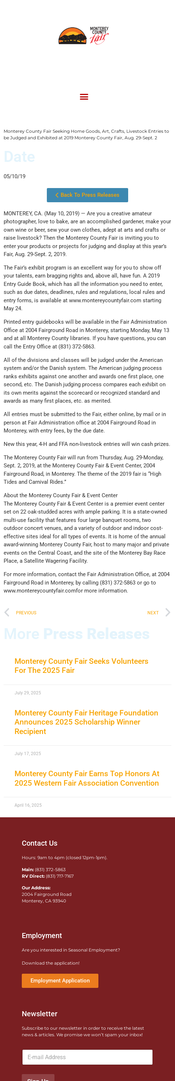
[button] (84, 96)
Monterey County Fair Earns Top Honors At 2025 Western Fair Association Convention (87, 778)
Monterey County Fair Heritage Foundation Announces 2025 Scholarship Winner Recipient (86, 722)
